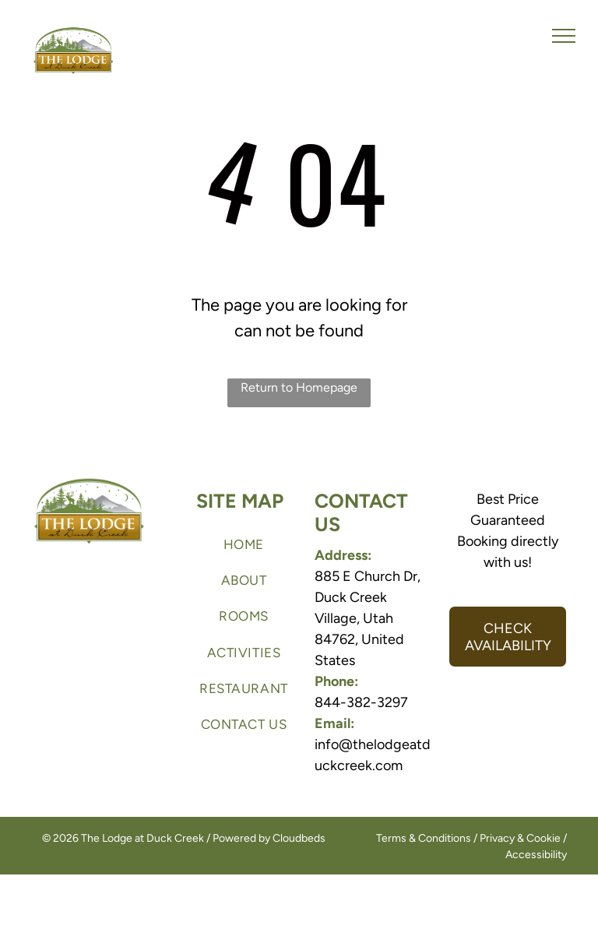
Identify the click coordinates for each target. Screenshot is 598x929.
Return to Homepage (299, 387)
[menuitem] (243, 544)
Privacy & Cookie (520, 838)
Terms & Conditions (423, 838)
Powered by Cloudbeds (269, 838)
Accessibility (536, 854)
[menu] (563, 36)
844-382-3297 (361, 702)
